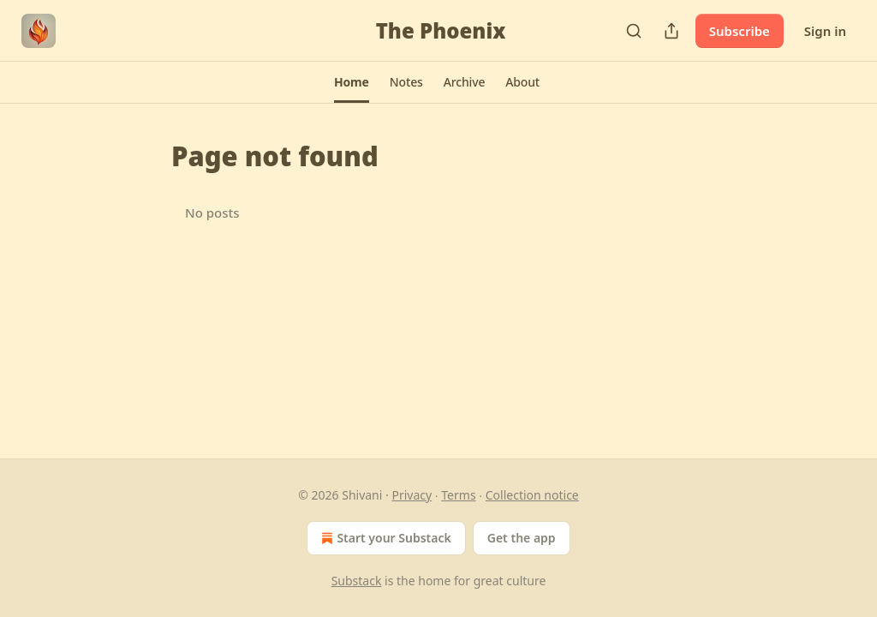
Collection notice (532, 495)
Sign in (825, 30)
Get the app (521, 538)
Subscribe (739, 30)
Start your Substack (384, 538)
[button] (351, 82)
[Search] (634, 31)
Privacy (411, 495)
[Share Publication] (671, 31)
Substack (356, 580)
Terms (458, 495)
